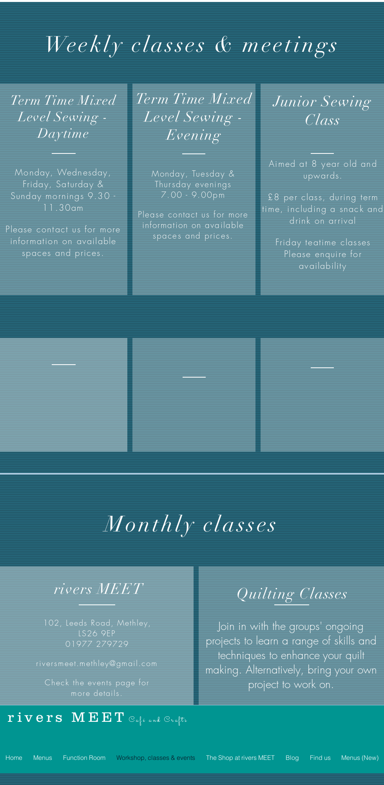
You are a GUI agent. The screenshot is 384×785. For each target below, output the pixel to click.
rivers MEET (67, 717)
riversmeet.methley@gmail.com (97, 663)
